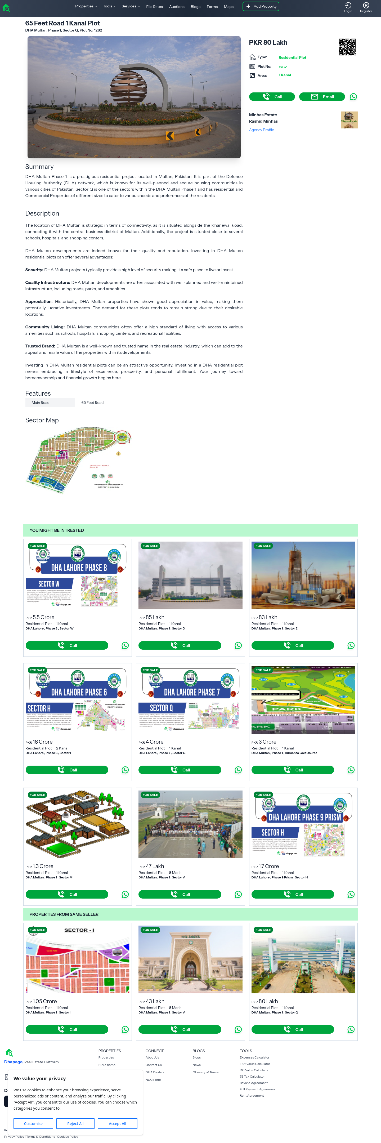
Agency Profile (261, 129)
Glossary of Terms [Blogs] (206, 1072)
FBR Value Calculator (255, 1064)
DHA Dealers (155, 1072)
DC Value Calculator (254, 1070)
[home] (6, 7)
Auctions (177, 6)
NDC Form (153, 1080)
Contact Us (154, 1065)
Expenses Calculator (254, 1057)
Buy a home (106, 1065)
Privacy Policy (14, 1136)
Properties (106, 1057)
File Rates (154, 6)
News (197, 1065)
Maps (229, 6)
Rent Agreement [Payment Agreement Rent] (252, 1095)
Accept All (117, 1123)
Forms (212, 6)
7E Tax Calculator (252, 1076)
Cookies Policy (67, 1136)
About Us (152, 1057)
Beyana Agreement (254, 1083)
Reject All (75, 1123)
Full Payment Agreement (258, 1089)
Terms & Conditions (40, 1136)
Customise (33, 1123)
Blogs (195, 6)
